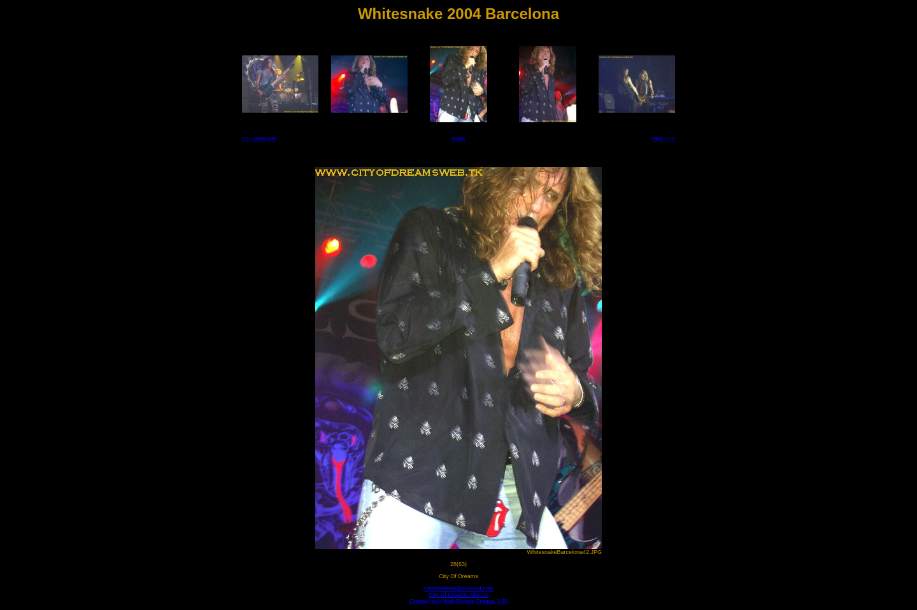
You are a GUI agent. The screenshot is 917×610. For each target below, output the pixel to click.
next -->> (663, 138)
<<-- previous (259, 138)
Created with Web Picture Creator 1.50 (458, 601)
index (458, 138)
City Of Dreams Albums (458, 595)
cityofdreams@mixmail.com (458, 588)
